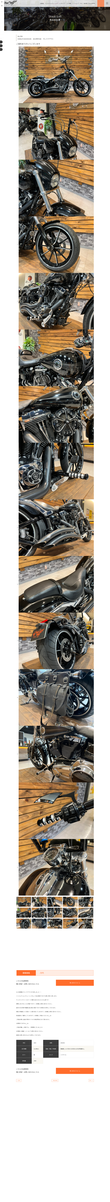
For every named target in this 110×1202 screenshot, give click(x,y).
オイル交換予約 (90, 3)
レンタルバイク (61, 3)
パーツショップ (74, 3)
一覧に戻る (54, 1080)
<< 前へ (18, 1080)
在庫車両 (41, 3)
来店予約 (84, 3)
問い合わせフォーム (75, 983)
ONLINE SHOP (99, 3)
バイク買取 (67, 3)
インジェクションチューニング (50, 3)
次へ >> (91, 1080)
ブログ (80, 3)
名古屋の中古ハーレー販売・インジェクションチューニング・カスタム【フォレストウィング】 (9, 2)
